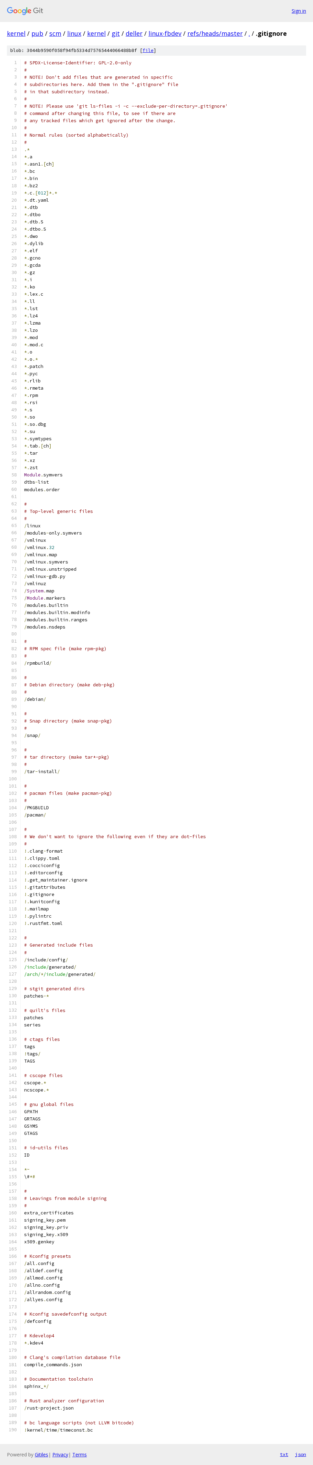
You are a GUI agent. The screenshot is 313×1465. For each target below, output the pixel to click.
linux (74, 33)
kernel (16, 33)
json (300, 1454)
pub (37, 33)
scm (55, 33)
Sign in (299, 11)
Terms (79, 1454)
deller (134, 33)
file (148, 50)
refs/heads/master (215, 33)
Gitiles (41, 1454)
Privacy (60, 1454)
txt (284, 1454)
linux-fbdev (164, 33)
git (116, 33)
